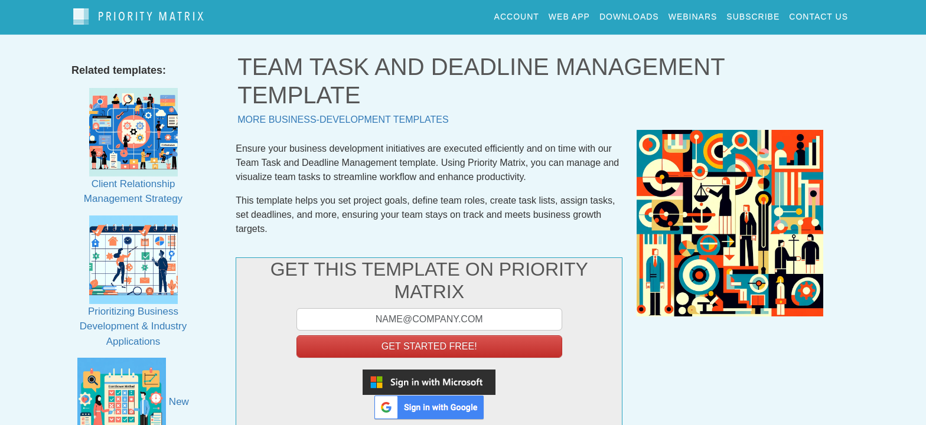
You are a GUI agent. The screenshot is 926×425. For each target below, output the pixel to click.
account (516, 14)
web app (569, 14)
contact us (818, 14)
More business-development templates (342, 114)
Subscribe (753, 14)
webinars (693, 14)
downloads (629, 14)
